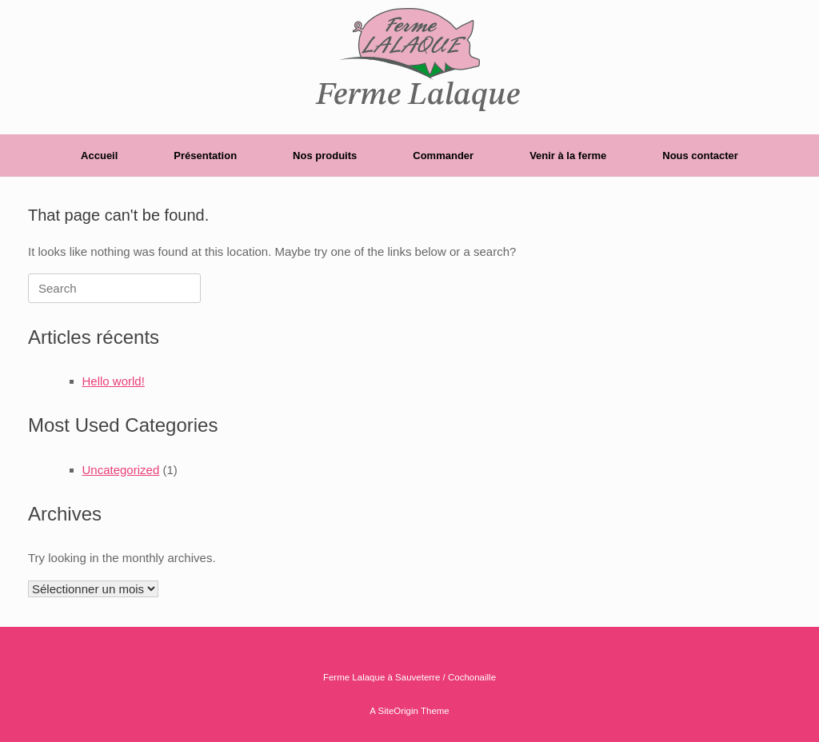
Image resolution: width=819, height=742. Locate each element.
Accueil (99, 156)
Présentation (205, 156)
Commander (443, 156)
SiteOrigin (398, 711)
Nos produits (325, 156)
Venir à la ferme (567, 156)
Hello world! (113, 381)
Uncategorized (121, 470)
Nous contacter (700, 156)
